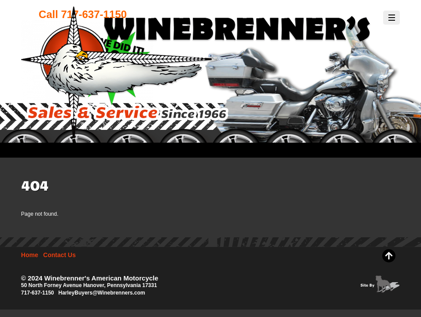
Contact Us (59, 254)
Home (29, 254)
